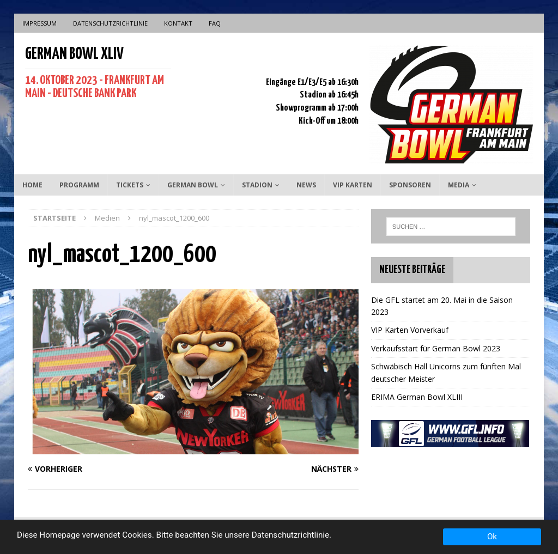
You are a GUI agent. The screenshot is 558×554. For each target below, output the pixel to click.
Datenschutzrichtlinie (110, 23)
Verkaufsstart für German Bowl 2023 (435, 348)
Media (458, 185)
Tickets (129, 185)
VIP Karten (352, 185)
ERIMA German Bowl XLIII (417, 397)
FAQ (215, 23)
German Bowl (192, 185)
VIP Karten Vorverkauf (409, 330)
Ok (492, 536)
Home (32, 185)
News (306, 185)
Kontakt (178, 23)
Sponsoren (410, 185)
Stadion (257, 185)
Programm (79, 185)
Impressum (39, 23)
